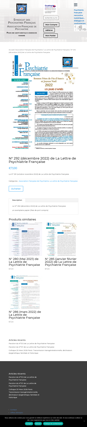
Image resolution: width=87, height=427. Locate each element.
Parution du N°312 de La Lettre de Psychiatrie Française (32, 344)
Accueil (11, 50)
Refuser (38, 424)
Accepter (29, 424)
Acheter (16, 188)
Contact (13, 410)
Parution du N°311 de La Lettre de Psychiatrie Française (31, 347)
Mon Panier (50, 36)
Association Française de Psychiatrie (29, 50)
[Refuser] (84, 421)
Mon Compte (51, 25)
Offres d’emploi (16, 413)
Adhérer (49, 30)
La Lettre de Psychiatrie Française (57, 50)
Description (17, 200)
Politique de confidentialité (53, 424)
